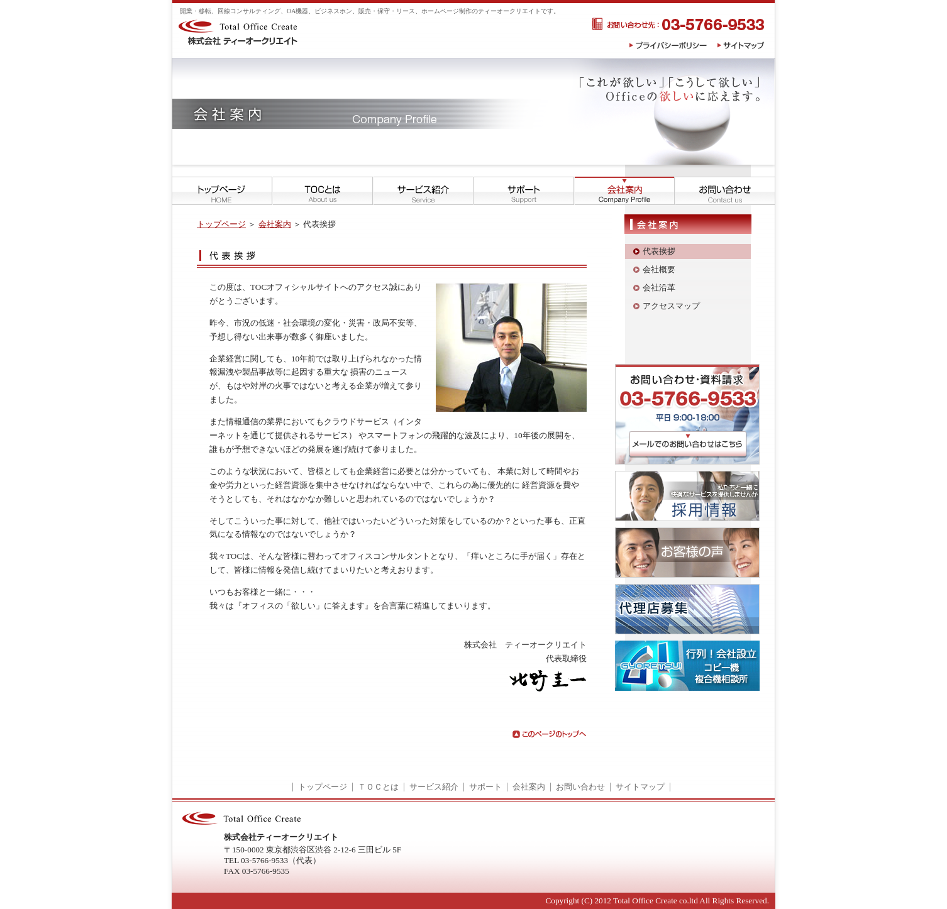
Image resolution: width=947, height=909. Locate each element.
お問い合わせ (580, 786)
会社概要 (659, 269)
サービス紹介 (433, 786)
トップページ (221, 224)
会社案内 (274, 224)
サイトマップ (640, 786)
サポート (485, 786)
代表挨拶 (659, 251)
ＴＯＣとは (378, 786)
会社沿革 (659, 287)
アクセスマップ (671, 306)
